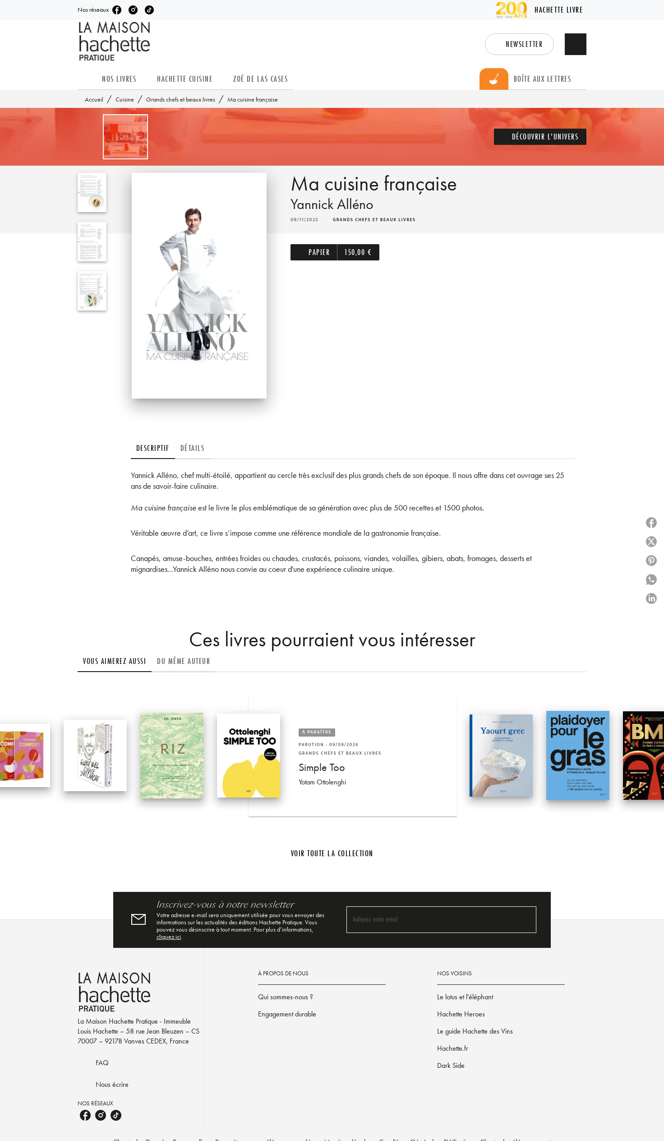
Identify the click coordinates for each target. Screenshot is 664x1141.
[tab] (87, 79)
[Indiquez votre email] (430, 919)
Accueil (94, 99)
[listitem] (117, 10)
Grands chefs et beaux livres (180, 99)
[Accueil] (115, 41)
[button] (519, 44)
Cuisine (124, 99)
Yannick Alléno (332, 204)
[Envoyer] (525, 920)
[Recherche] (575, 44)
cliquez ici (169, 936)
